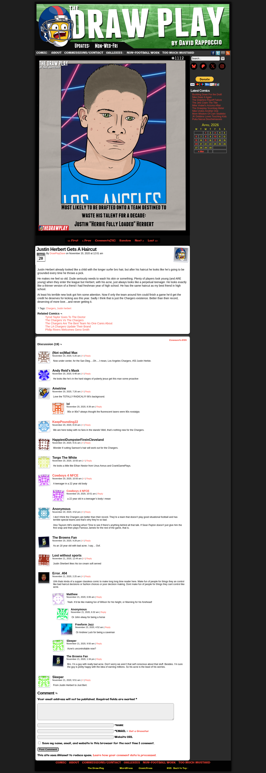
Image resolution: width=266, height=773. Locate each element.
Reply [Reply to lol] (99, 406)
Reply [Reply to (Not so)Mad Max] (88, 356)
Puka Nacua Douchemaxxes (207, 119)
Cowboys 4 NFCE (65, 475)
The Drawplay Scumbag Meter (208, 108)
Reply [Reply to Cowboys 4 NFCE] (89, 478)
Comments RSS (178, 340)
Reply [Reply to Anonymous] (88, 512)
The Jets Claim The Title (205, 102)
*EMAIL (132, 731)
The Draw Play (133, 26)
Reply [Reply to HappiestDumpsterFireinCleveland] (88, 443)
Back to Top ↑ (180, 768)
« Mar (201, 151)
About (56, 53)
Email (223, 52)
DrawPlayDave (57, 253)
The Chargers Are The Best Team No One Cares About (78, 323)
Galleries (115, 52)
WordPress (126, 768)
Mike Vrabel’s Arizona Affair (206, 105)
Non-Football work (143, 53)
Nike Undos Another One (205, 111)
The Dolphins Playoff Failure (207, 100)
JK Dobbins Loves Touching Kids (209, 116)
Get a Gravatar (139, 731)
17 (215, 140)
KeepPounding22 (65, 422)
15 (206, 140)
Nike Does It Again (202, 97)
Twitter (218, 52)
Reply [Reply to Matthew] (99, 597)
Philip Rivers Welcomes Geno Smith (67, 329)
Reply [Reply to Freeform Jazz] (107, 627)
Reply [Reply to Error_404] (88, 576)
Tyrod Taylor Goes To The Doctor (65, 317)
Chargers (51, 308)
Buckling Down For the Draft (207, 94)
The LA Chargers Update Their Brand (68, 326)
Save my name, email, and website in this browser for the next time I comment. (98, 743)
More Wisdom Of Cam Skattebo (208, 113)
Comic (42, 52)
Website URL (124, 737)
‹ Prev (86, 241)
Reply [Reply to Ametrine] (88, 391)
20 (196, 143)
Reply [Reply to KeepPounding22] (88, 425)
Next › (139, 241)
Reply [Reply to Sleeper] (99, 643)
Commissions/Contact (83, 53)
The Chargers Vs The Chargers (64, 320)
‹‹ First (73, 241)
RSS (227, 52)
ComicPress (145, 768)
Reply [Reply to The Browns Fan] (88, 540)
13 (196, 140)
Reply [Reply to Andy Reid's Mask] (88, 373)
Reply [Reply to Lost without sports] (89, 558)
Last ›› (153, 241)
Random (125, 241)
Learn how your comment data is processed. (124, 755)
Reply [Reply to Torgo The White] (89, 460)
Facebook (213, 52)
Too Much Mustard (178, 53)
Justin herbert (64, 308)
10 (215, 136)
